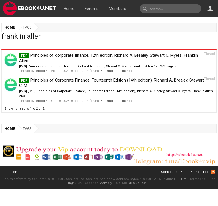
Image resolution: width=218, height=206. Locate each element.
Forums (91, 8)
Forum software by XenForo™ (44, 179)
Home (69, 8)
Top (205, 172)
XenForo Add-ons (99, 179)
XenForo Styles (127, 179)
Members (117, 8)
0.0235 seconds (86, 183)
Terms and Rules (202, 179)
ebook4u (42, 71)
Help (183, 172)
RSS (213, 172)
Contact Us (169, 172)
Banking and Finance (117, 71)
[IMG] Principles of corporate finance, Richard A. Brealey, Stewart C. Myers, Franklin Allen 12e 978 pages (97, 66)
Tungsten (10, 172)
